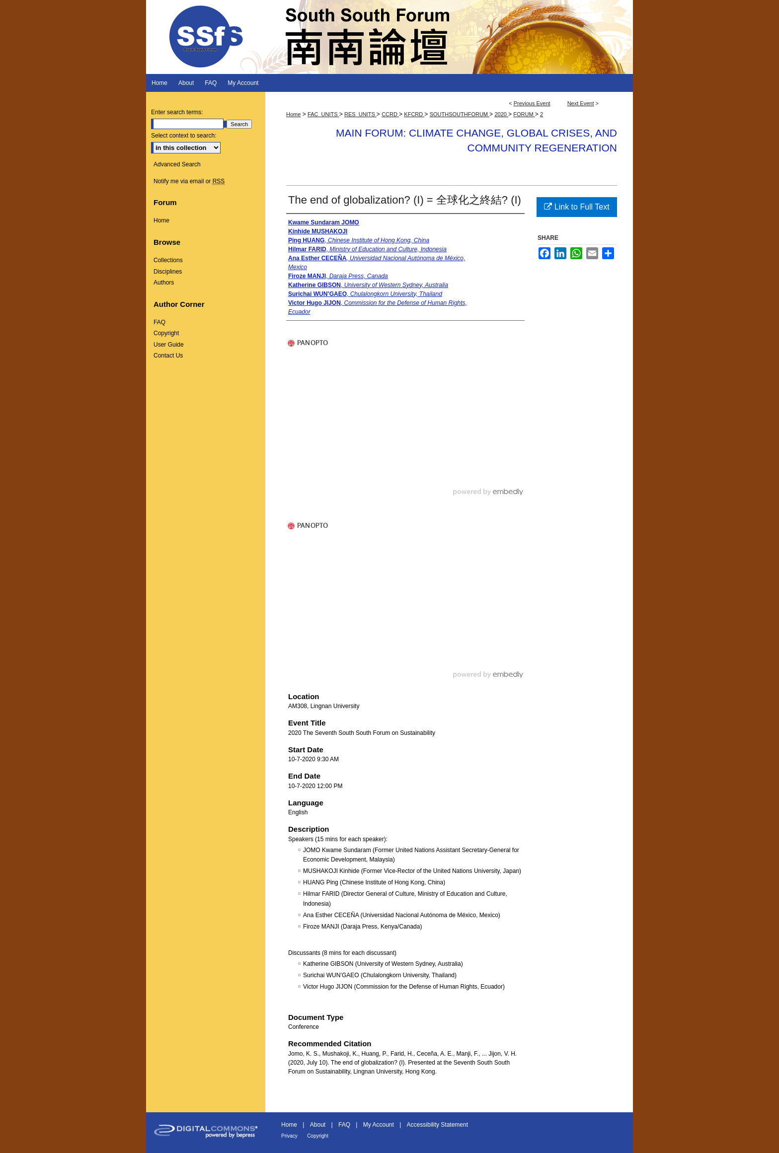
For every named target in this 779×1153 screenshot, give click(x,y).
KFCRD (414, 114)
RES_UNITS (360, 114)
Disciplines (168, 271)
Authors (164, 282)
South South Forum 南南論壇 (389, 37)
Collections (168, 260)
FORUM (524, 114)
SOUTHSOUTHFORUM (459, 114)
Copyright (166, 333)
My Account (378, 1124)
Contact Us (168, 355)
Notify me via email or (189, 181)
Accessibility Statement (437, 1124)
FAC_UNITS (323, 114)
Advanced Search (177, 164)
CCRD (390, 114)
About (317, 1124)
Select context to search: (183, 135)
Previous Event (532, 103)
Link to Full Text (576, 207)
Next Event (580, 103)
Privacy (289, 1136)
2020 (501, 114)
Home (293, 114)
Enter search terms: (177, 112)
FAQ (159, 322)
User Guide (169, 344)
